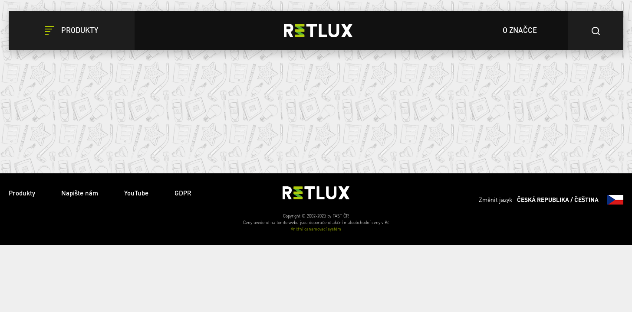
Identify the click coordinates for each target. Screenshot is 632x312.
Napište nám (79, 192)
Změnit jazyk (551, 200)
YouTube (136, 192)
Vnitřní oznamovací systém (316, 228)
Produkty (22, 192)
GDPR (182, 192)
